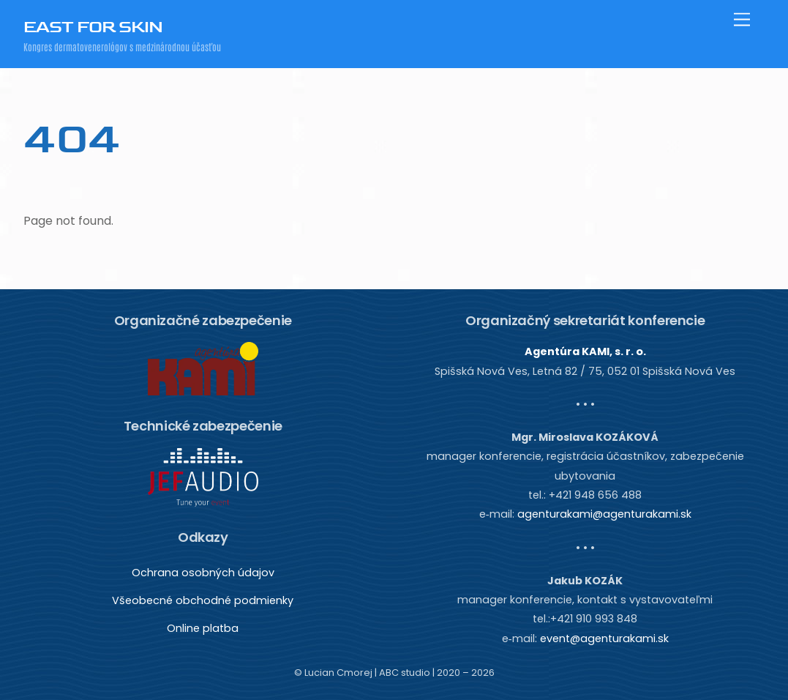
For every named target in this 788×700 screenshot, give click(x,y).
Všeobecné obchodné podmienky (202, 600)
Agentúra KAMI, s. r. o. (585, 351)
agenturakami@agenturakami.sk (604, 514)
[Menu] (742, 20)
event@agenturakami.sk (604, 638)
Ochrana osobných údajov (203, 572)
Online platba (203, 628)
